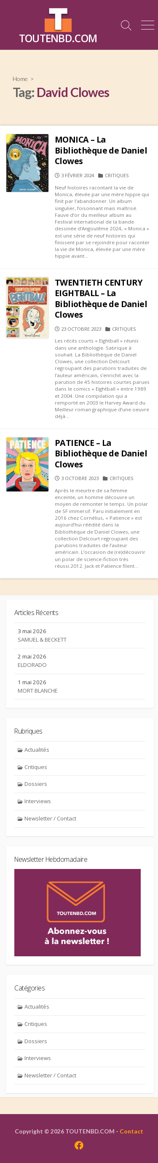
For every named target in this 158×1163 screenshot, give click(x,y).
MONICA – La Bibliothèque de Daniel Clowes (101, 150)
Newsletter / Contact (50, 818)
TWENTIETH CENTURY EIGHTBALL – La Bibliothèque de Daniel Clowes (101, 298)
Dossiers (35, 784)
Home (20, 78)
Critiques (117, 175)
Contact (131, 1131)
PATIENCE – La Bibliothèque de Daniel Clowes (101, 453)
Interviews (37, 801)
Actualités (36, 749)
